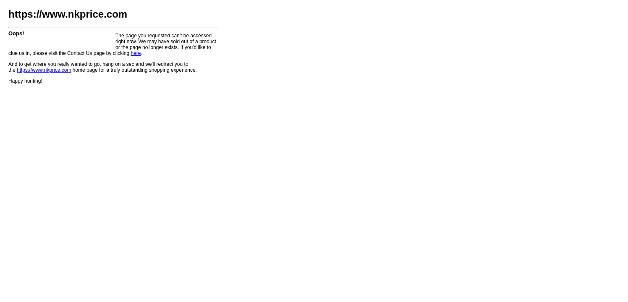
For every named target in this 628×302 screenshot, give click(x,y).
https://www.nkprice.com (44, 70)
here (136, 53)
